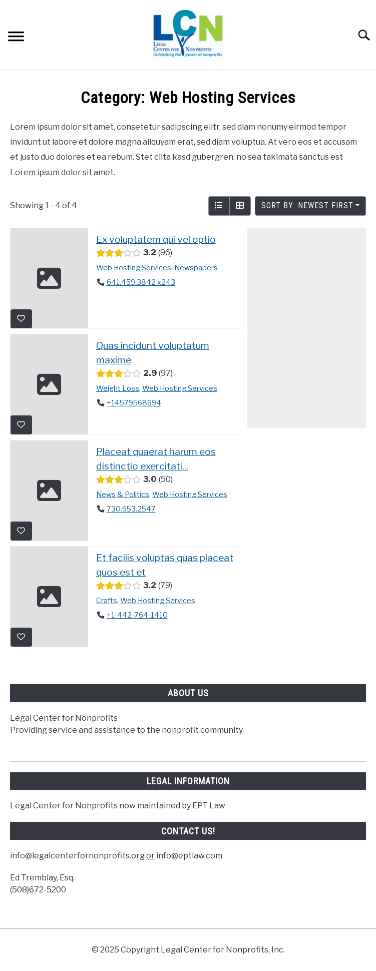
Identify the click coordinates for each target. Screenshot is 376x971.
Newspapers (196, 267)
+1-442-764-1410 (137, 615)
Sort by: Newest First (307, 205)
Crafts (106, 600)
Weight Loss (117, 387)
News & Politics (122, 494)
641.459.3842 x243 (141, 282)
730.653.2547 (131, 509)
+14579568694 (134, 402)
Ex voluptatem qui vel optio (156, 239)
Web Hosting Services (133, 267)
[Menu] (16, 38)
